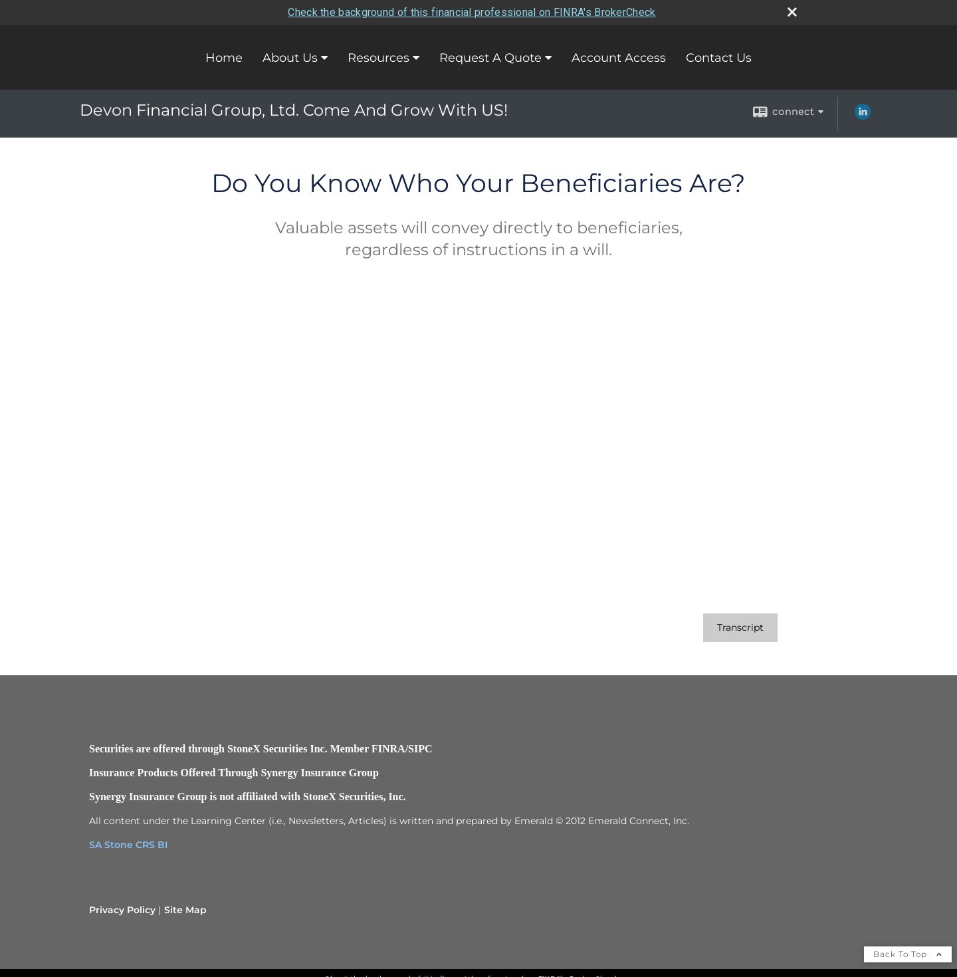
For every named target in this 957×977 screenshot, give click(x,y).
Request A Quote (490, 58)
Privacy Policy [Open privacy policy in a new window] (122, 910)
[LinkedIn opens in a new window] (863, 116)
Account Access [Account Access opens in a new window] (619, 58)
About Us (290, 58)
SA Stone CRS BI (128, 845)
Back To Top (907, 954)
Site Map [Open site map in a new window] (185, 910)
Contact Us (719, 58)
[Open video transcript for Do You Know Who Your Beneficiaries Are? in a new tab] (740, 627)
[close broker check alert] (792, 12)
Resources (378, 58)
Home (224, 58)
